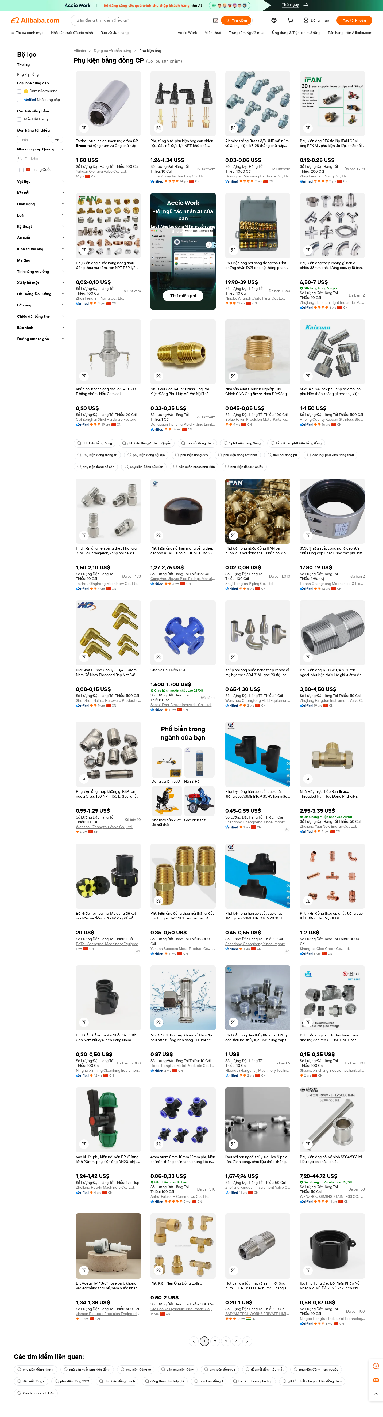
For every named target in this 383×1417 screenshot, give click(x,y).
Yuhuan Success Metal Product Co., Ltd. (182, 948)
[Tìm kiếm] (236, 20)
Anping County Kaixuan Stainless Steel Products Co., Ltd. (332, 419)
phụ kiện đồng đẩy (191, 455)
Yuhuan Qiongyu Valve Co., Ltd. (101, 171)
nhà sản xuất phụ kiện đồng (87, 1369)
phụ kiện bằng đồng (94, 443)
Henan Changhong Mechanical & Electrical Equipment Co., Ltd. (332, 583)
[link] (376, 1366)
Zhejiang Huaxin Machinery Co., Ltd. (105, 1187)
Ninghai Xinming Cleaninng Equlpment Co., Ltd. (108, 1070)
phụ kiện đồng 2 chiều (244, 467)
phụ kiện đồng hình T (35, 1369)
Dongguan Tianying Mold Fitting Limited (182, 424)
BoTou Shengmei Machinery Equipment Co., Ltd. (108, 944)
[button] (215, 20)
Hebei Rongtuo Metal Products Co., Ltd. (182, 1065)
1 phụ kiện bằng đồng (242, 443)
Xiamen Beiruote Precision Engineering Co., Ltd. (108, 1314)
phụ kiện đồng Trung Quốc (316, 1369)
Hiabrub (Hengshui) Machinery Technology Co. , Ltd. (257, 1070)
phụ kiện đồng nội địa (146, 455)
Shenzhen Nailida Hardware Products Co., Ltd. (108, 700)
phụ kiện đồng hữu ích (144, 467)
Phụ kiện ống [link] (150, 50)
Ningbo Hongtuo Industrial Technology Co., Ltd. (332, 1318)
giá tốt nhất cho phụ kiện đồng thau (312, 1381)
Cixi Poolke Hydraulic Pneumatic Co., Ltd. (182, 1309)
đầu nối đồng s (31, 1381)
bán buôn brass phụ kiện (194, 467)
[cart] (291, 21)
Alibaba (80, 50)
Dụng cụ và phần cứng (112, 50)
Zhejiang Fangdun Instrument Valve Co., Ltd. (332, 700)
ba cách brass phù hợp (252, 1381)
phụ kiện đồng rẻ (136, 1369)
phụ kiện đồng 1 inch (117, 1381)
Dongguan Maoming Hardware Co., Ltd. (257, 176)
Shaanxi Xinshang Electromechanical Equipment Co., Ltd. (332, 1070)
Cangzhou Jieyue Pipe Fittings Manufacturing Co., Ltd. (182, 579)
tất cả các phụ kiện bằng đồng (296, 443)
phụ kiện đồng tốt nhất (238, 455)
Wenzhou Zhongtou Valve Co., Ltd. (104, 827)
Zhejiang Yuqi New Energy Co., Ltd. (328, 826)
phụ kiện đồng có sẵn (95, 467)
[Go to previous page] (194, 1341)
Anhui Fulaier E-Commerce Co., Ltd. (179, 1196)
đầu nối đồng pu (282, 455)
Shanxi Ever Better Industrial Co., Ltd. (180, 705)
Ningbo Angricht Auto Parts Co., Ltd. (255, 298)
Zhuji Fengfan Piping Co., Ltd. (324, 176)
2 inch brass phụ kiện (35, 1393)
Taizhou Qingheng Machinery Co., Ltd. (107, 583)
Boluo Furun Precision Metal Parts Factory (257, 419)
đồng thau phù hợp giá (164, 1381)
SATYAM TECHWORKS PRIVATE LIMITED (257, 1314)
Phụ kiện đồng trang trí (97, 455)
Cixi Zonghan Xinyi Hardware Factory (106, 419)
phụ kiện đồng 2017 (72, 1381)
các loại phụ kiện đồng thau (330, 455)
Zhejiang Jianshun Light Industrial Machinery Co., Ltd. (332, 302)
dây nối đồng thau (197, 443)
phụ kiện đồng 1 (208, 1381)
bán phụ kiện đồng (177, 1369)
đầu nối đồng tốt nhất (265, 1369)
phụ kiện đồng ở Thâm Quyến (146, 443)
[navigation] (40, 696)
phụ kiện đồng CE (219, 1369)
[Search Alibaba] (142, 20)
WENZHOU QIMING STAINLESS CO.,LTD (332, 1196)
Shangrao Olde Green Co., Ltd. (325, 948)
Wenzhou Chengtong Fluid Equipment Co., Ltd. (257, 700)
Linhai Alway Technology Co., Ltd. (177, 176)
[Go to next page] (247, 1341)
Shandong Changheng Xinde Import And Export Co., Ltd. (257, 822)
